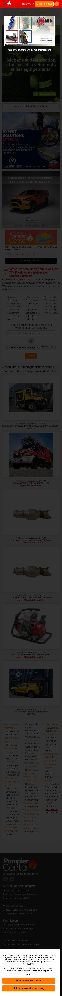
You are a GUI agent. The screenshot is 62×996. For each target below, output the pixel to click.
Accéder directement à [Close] (29, 49)
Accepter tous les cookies (29, 980)
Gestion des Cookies (27, 970)
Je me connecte (44, 3)
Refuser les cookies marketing (28, 988)
